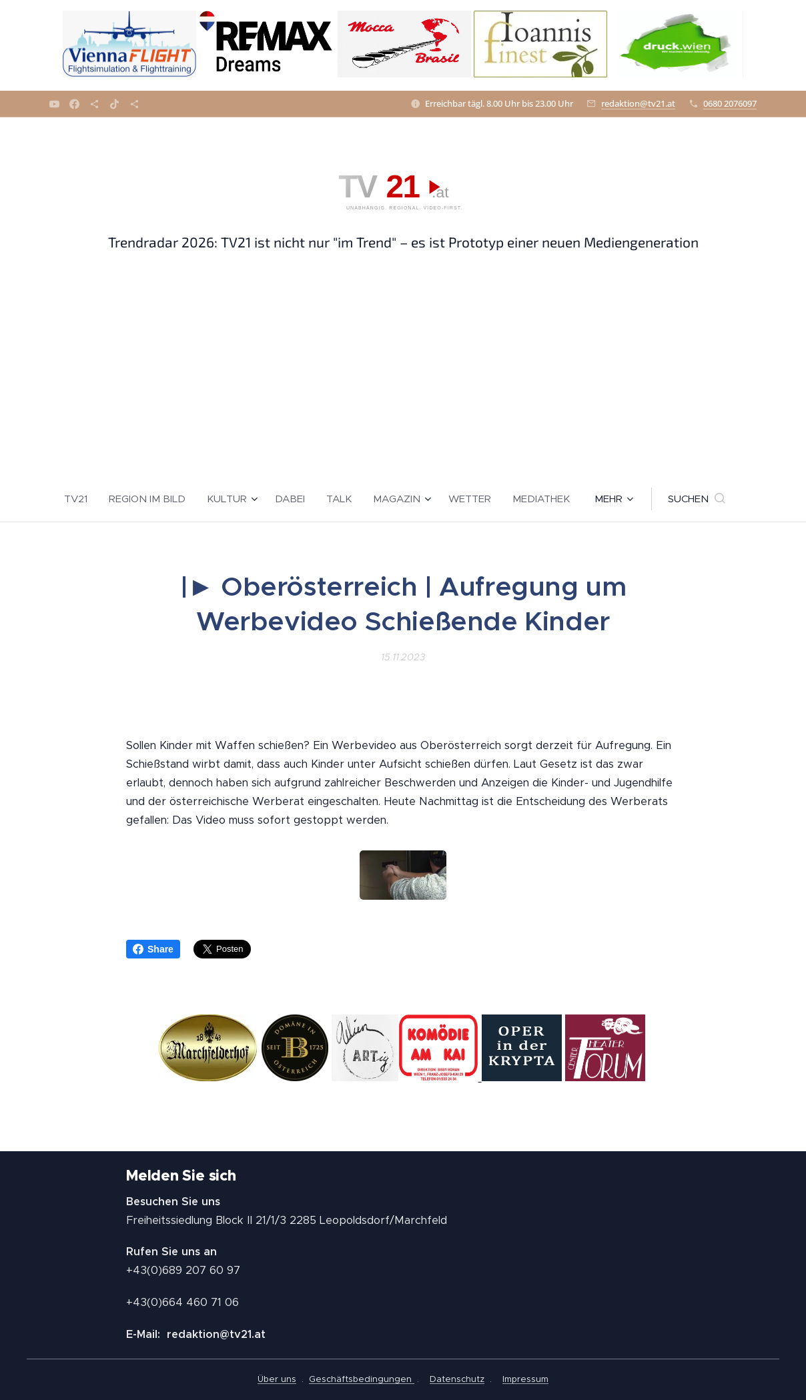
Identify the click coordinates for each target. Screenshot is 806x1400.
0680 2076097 (730, 103)
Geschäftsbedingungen (361, 1379)
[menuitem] (81, 499)
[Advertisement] (403, 375)
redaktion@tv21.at (638, 103)
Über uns (277, 1379)
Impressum (525, 1379)
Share (153, 949)
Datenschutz (457, 1379)
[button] (696, 499)
